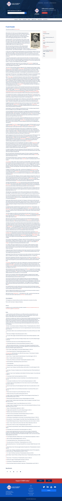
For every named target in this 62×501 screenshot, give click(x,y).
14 (8, 89)
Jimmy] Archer (16, 91)
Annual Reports (31, 491)
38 (6, 409)
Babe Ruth (24, 158)
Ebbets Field (17, 215)
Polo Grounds (19, 83)
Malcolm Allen (17, 29)
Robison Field (9, 68)
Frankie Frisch (27, 214)
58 (18, 275)
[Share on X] (10, 472)
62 (31, 294)
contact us (51, 51)
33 (29, 133)
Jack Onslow (29, 219)
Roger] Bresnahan (11, 91)
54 (29, 258)
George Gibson (9, 353)
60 (38, 286)
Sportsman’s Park (34, 169)
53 (23, 251)
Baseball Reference (46, 46)
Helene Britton (34, 104)
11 (6, 345)
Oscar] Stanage (32, 91)
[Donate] (40, 481)
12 (22, 83)
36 (26, 147)
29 (35, 126)
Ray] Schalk (27, 91)
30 (8, 129)
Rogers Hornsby (16, 104)
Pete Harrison (23, 138)
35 (30, 140)
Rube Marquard (21, 68)
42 (6, 417)
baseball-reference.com (35, 307)
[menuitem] (16, 19)
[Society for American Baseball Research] (13, 4)
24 (31, 113)
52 (30, 241)
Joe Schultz (17, 171)
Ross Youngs (18, 182)
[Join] (49, 481)
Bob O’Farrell (35, 235)
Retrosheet (45, 47)
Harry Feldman (11, 264)
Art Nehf (31, 171)
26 (23, 118)
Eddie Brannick (16, 293)
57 (16, 271)
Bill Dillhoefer (11, 125)
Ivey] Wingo (37, 91)
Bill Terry (37, 257)
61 (21, 288)
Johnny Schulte (23, 235)
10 (31, 78)
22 (20, 106)
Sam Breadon (10, 226)
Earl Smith (36, 154)
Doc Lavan (28, 137)
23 (13, 112)
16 (32, 94)
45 (25, 210)
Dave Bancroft (8, 184)
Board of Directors (31, 490)
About (31, 485)
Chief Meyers (22, 294)
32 (6, 395)
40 (27, 184)
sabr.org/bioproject (16, 308)
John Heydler (28, 140)
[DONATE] (48, 490)
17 (10, 95)
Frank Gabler (8, 262)
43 (15, 198)
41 (34, 185)
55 (6, 446)
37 (10, 167)
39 (17, 180)
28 (22, 126)
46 (16, 216)
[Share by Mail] (20, 472)
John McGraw (17, 89)
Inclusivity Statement (31, 493)
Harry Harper (31, 178)
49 (6, 431)
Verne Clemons (17, 125)
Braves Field (8, 209)
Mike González (30, 125)
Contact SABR (31, 494)
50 (22, 228)
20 (6, 365)
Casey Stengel (8, 161)
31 (17, 130)
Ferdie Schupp (34, 142)
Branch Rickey (14, 124)
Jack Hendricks (22, 120)
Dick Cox (38, 215)
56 (15, 267)
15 (38, 92)
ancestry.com (28, 307)
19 (34, 98)
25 (21, 115)
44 (8, 204)
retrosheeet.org (8, 308)
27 (10, 122)
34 (13, 137)
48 (6, 429)
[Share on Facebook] (7, 472)
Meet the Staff (31, 488)
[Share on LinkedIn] (13, 472)
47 (38, 218)
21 (38, 101)
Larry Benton (30, 207)
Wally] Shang (21, 91)
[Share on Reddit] (17, 472)
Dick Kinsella (30, 63)
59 (8, 284)
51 (6, 438)
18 (32, 96)
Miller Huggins (10, 76)
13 (6, 351)
